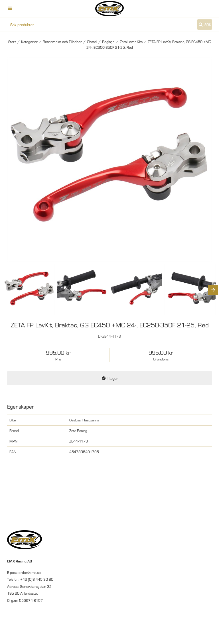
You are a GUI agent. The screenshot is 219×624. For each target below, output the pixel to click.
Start (12, 41)
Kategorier (29, 41)
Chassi (92, 41)
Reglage (108, 41)
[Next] (213, 290)
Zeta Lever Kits (131, 41)
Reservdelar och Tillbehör (62, 41)
